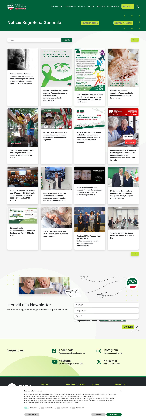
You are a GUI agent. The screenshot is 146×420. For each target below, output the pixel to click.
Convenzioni (113, 6)
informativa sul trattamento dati (113, 321)
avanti (134, 40)
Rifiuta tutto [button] (98, 414)
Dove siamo (70, 6)
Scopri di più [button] (32, 414)
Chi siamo (55, 6)
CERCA (66, 40)
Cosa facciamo (85, 6)
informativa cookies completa (79, 400)
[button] (120, 391)
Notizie (100, 6)
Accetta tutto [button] (114, 414)
